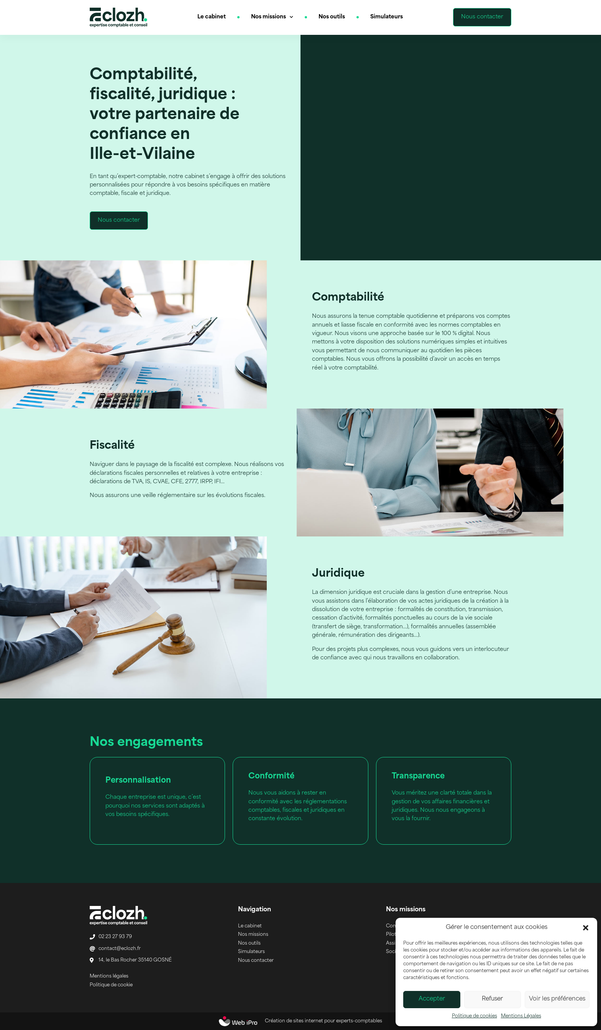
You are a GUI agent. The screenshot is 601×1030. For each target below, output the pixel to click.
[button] (586, 928)
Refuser (492, 999)
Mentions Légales (521, 1016)
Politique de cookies (474, 1016)
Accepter (432, 999)
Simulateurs (386, 17)
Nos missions (272, 17)
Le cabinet (211, 17)
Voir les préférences (557, 999)
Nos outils (332, 17)
